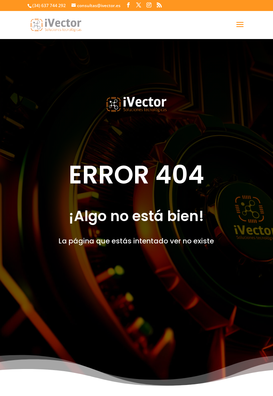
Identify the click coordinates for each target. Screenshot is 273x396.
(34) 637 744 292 (49, 5)
